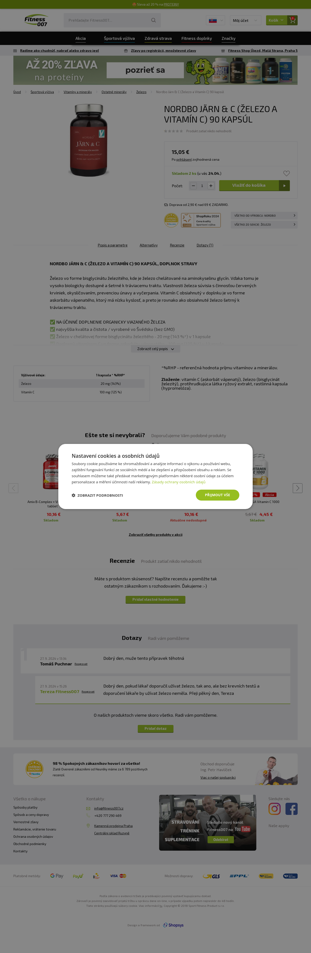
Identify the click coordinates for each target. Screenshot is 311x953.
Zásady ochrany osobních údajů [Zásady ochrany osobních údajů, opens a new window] (179, 481)
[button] (97, 495)
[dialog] (155, 476)
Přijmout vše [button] (217, 495)
